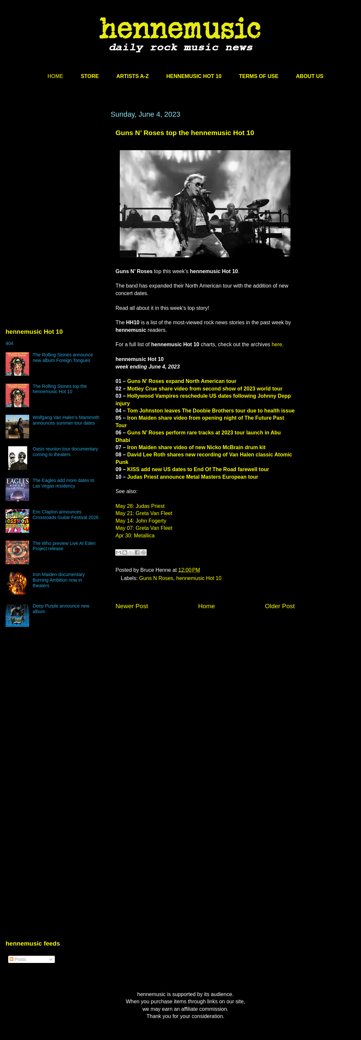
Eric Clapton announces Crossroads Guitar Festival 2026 (66, 514)
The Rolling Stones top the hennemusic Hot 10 (60, 389)
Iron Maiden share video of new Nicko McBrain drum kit (196, 447)
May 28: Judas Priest (140, 506)
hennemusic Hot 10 (199, 578)
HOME (55, 76)
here (277, 344)
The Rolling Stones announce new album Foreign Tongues (63, 357)
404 (9, 343)
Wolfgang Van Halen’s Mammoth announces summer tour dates (66, 420)
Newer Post (132, 606)
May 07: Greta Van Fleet (144, 528)
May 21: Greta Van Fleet (144, 513)
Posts (18, 959)
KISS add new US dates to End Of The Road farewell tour (198, 469)
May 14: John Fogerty (141, 521)
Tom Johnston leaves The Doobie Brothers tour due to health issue (211, 410)
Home (206, 606)
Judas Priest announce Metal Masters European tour (192, 477)
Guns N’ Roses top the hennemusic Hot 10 (185, 132)
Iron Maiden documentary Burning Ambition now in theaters (59, 580)
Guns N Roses (156, 578)
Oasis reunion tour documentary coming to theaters (65, 451)
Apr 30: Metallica (135, 535)
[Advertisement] (55, 173)
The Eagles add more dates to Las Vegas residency (64, 483)
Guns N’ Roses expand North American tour (182, 381)
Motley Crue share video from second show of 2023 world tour (205, 388)
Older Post (280, 606)
